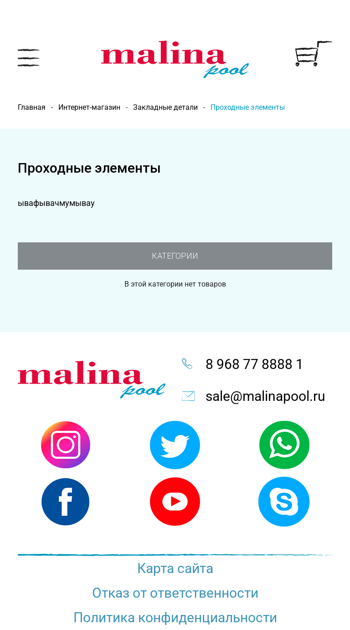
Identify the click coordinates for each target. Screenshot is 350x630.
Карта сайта (175, 568)
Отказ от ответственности (175, 593)
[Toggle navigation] (29, 58)
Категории (175, 256)
